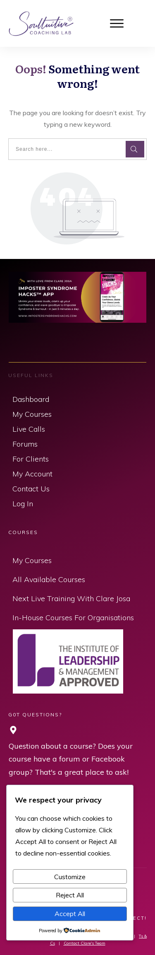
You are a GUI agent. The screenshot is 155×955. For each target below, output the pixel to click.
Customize (70, 877)
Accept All (70, 913)
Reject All (70, 895)
